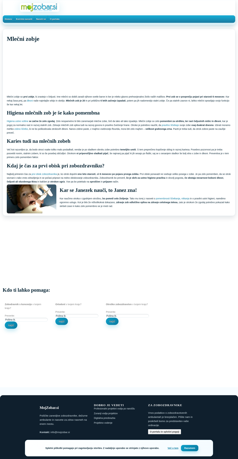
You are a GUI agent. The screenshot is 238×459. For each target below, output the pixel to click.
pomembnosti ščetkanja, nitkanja (172, 198)
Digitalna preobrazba (104, 418)
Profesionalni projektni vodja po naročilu (114, 408)
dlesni (30, 100)
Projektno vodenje (103, 422)
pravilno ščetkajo (170, 125)
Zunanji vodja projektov (106, 413)
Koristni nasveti (24, 19)
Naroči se (41, 19)
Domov (8, 19)
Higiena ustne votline (17, 121)
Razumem (189, 448)
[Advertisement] (106, 68)
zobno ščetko (21, 129)
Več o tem (173, 448)
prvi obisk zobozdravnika (44, 174)
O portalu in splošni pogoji (164, 431)
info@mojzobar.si (60, 432)
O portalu (55, 19)
